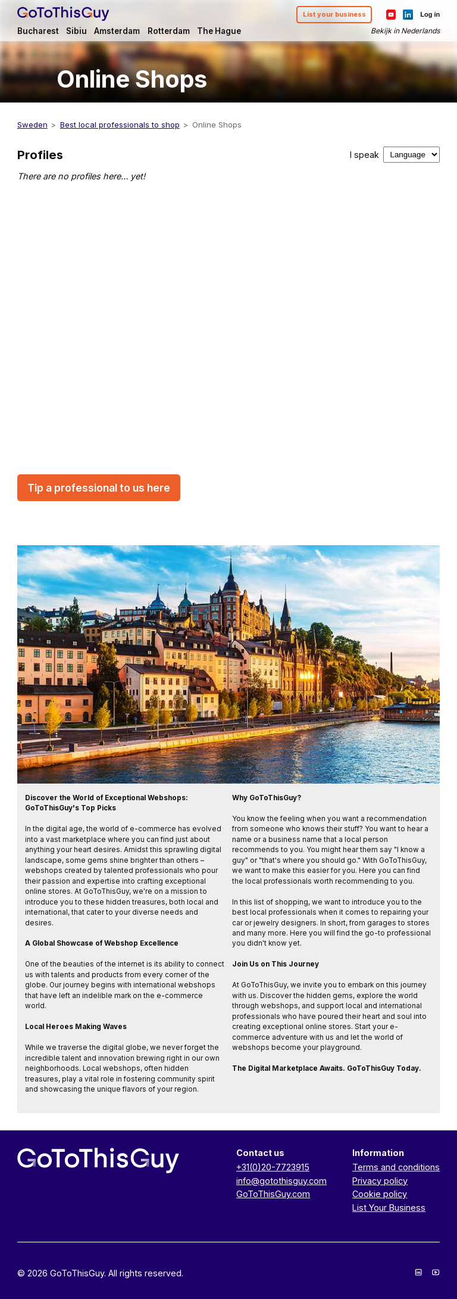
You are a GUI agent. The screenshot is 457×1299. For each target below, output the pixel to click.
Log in (430, 14)
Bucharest (38, 31)
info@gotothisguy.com (281, 1181)
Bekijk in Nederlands (405, 30)
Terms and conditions (396, 1167)
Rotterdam (169, 31)
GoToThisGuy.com (273, 1194)
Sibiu (76, 31)
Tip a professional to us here (98, 487)
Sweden (32, 124)
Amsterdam (117, 31)
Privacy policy (380, 1181)
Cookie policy (379, 1194)
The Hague (219, 31)
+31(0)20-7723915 (272, 1167)
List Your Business (388, 1207)
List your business (334, 14)
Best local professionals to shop (120, 124)
